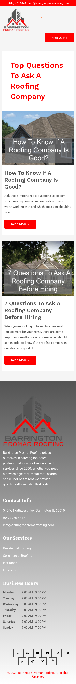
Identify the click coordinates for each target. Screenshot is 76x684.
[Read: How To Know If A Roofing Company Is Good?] (38, 138)
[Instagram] (17, 653)
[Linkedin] (27, 653)
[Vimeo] (43, 661)
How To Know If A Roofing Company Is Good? (31, 180)
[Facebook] (7, 653)
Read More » (20, 223)
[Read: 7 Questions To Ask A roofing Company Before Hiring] (38, 268)
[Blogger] (58, 653)
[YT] (37, 653)
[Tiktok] (32, 661)
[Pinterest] (22, 661)
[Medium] (48, 653)
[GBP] (53, 661)
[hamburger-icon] (45, 20)
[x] (68, 653)
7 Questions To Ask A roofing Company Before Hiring (32, 310)
